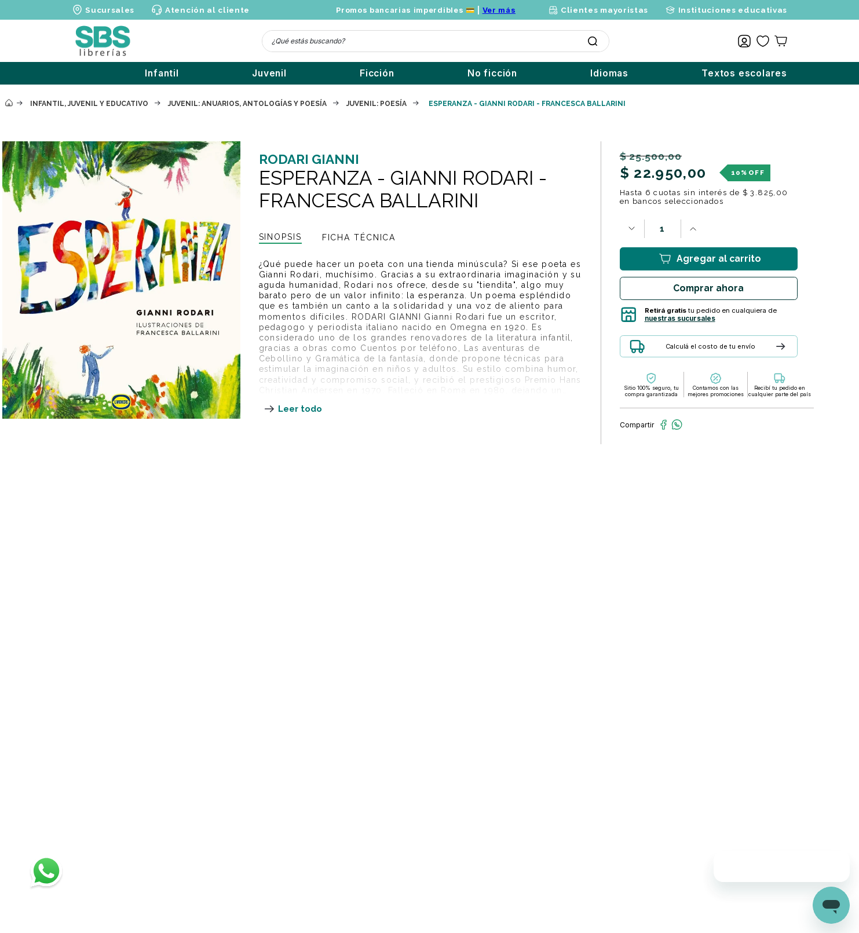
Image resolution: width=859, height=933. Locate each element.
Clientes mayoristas (604, 9)
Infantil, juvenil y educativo (89, 104)
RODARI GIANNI (309, 159)
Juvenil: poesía (376, 104)
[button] (738, 351)
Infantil (161, 73)
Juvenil (269, 73)
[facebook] (663, 424)
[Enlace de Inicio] (8, 103)
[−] (632, 228)
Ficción (377, 73)
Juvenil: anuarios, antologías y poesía (247, 104)
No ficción (492, 73)
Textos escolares (744, 73)
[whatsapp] (677, 424)
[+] (693, 228)
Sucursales (109, 9)
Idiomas (609, 73)
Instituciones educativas (732, 9)
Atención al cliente (207, 9)
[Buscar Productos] (593, 41)
